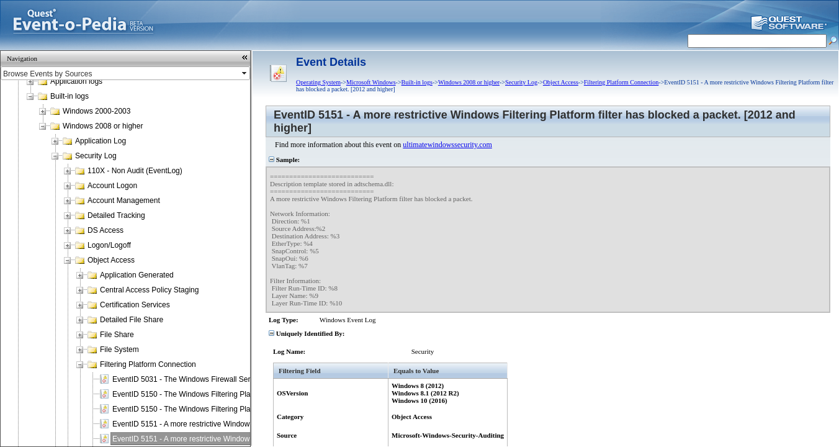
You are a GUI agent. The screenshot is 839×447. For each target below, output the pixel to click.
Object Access (111, 260)
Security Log (96, 155)
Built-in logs (69, 96)
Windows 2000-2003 (96, 111)
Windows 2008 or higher (103, 126)
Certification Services (135, 304)
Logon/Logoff (109, 245)
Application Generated (137, 275)
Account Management (123, 200)
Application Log (100, 141)
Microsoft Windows (371, 82)
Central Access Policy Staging (149, 290)
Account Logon (112, 185)
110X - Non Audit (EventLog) (134, 170)
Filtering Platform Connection (148, 364)
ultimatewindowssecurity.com (447, 144)
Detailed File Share (131, 319)
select (245, 73)
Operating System (318, 82)
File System (119, 349)
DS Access (105, 230)
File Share (117, 334)
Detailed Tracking (116, 215)
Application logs (76, 81)
